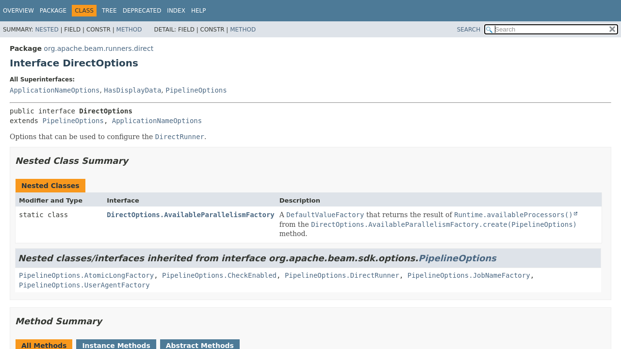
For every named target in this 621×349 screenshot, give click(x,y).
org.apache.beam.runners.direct (98, 48)
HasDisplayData (132, 90)
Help (198, 10)
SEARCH (469, 29)
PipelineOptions (196, 90)
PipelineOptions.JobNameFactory (469, 275)
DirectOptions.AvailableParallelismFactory (191, 215)
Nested (46, 29)
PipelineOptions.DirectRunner (342, 275)
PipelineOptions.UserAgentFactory (84, 285)
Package (53, 10)
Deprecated (142, 10)
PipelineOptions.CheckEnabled (219, 275)
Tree (109, 10)
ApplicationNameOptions (54, 90)
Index (176, 10)
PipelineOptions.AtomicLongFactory (86, 275)
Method (129, 29)
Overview (18, 10)
